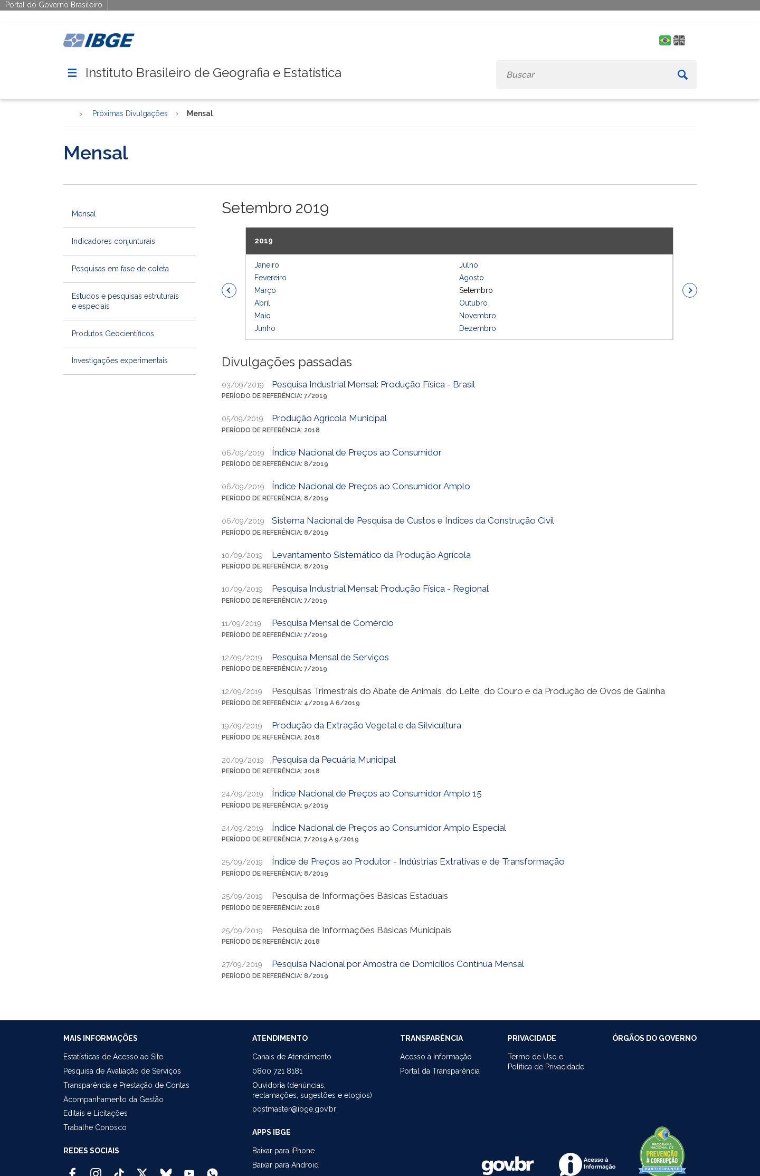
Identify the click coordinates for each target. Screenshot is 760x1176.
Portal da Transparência (440, 1071)
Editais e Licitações (95, 1113)
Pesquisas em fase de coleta (120, 268)
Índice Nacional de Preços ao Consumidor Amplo (371, 486)
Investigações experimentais (120, 360)
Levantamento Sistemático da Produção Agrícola (371, 554)
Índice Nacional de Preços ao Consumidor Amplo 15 (377, 793)
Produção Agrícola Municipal (329, 418)
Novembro (477, 315)
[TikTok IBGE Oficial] (119, 1169)
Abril (262, 303)
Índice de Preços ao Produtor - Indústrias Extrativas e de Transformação (418, 861)
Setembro (476, 290)
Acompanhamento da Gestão (113, 1099)
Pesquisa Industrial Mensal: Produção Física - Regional (380, 588)
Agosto (471, 277)
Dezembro (477, 328)
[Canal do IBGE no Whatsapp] (212, 1169)
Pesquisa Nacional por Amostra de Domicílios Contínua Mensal (398, 964)
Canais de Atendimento (291, 1056)
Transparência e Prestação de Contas (126, 1085)
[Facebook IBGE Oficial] (72, 1169)
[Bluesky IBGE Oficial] (166, 1169)
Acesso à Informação (436, 1056)
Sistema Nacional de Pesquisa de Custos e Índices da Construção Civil (413, 520)
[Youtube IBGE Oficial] (189, 1169)
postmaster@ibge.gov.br (294, 1109)
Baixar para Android (285, 1165)
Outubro (473, 303)
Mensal (84, 214)
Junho (265, 328)
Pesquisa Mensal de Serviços (330, 657)
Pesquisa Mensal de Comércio (333, 623)
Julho (468, 265)
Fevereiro (270, 277)
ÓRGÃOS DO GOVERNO (654, 1038)
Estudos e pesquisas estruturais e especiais (125, 301)
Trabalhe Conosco (95, 1127)
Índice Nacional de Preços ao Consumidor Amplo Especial (389, 827)
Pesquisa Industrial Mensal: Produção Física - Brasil (373, 384)
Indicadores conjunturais (113, 241)
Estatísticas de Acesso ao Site (113, 1056)
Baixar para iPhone (283, 1150)
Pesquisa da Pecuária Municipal (334, 759)
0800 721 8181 (277, 1071)
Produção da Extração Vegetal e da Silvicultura (366, 725)
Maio (262, 315)
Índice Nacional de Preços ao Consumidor (357, 452)
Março (265, 290)
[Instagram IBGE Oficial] (96, 1169)
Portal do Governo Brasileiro (53, 5)
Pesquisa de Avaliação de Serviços (122, 1071)
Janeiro (266, 265)
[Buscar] (683, 74)
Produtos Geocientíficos (113, 333)
